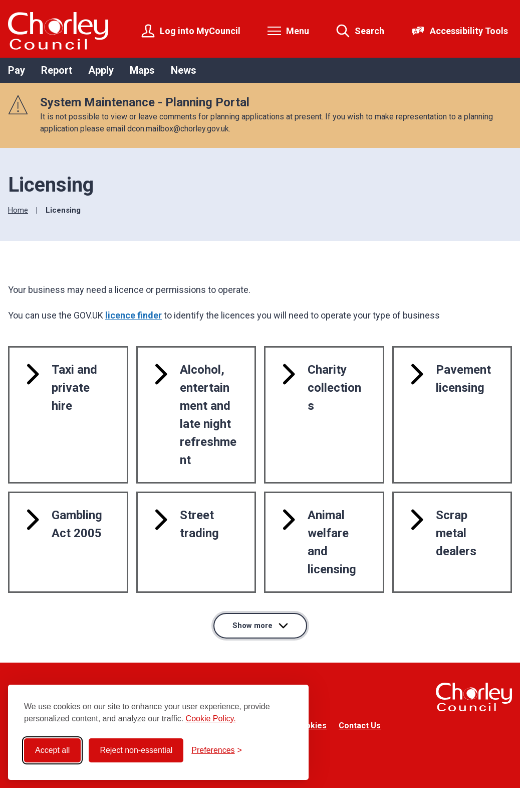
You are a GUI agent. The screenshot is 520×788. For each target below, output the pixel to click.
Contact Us (360, 725)
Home (18, 210)
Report (56, 70)
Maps (142, 70)
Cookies (311, 725)
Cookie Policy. (211, 718)
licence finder (133, 315)
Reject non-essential (136, 750)
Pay (16, 70)
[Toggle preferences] (216, 750)
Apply (101, 70)
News (183, 70)
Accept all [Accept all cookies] (52, 750)
